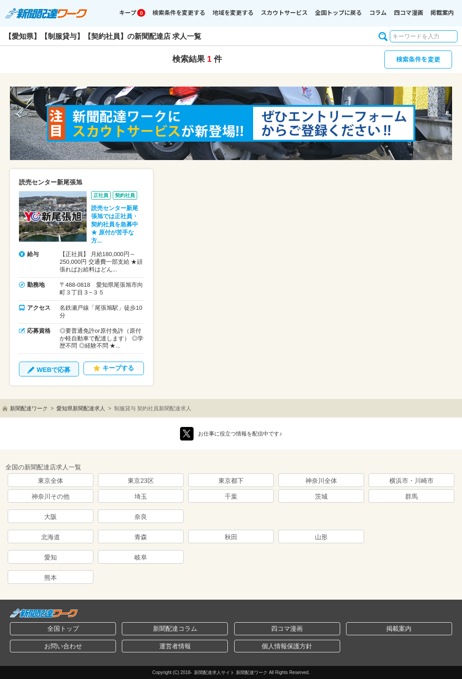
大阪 (50, 516)
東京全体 (50, 480)
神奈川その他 (50, 496)
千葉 (231, 496)
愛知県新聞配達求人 (80, 408)
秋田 (231, 537)
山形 (321, 537)
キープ (132, 12)
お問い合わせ (63, 646)
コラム (378, 12)
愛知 (50, 557)
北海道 (50, 537)
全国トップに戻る (338, 12)
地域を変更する (233, 12)
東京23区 (141, 480)
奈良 (140, 516)
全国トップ (63, 628)
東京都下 (231, 480)
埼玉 (140, 496)
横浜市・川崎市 (411, 480)
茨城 (321, 496)
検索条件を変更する (178, 12)
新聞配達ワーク (29, 408)
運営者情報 (175, 646)
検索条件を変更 (418, 59)
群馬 (411, 496)
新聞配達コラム (175, 628)
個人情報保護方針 (287, 646)
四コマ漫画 (408, 12)
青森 (140, 537)
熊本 (50, 577)
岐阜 (140, 557)
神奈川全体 (321, 480)
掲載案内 (442, 12)
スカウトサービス (284, 12)
